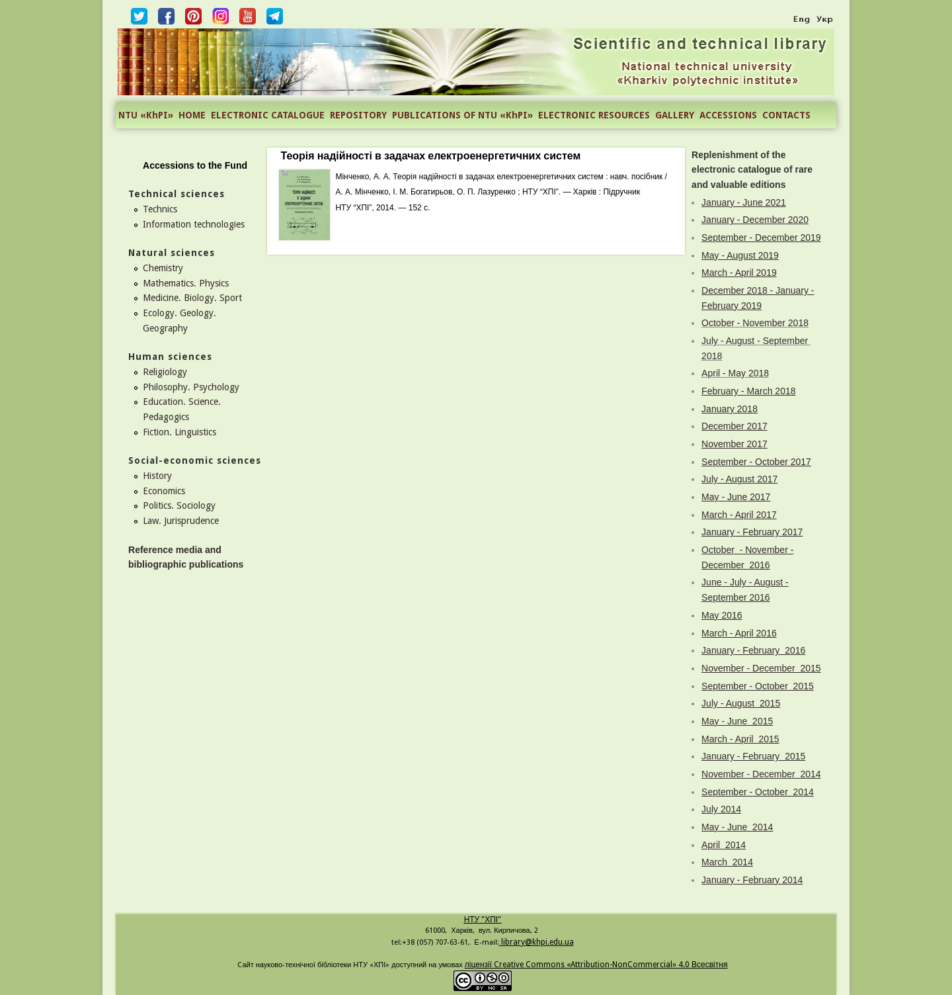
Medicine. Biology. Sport (192, 297)
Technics (160, 209)
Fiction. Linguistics (179, 432)
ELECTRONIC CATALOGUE (268, 115)
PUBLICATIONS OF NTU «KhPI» (462, 115)
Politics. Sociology (179, 505)
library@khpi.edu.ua (536, 942)
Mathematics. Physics (186, 283)
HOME (192, 115)
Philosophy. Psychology (191, 387)
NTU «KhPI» (145, 115)
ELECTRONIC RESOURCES (594, 115)
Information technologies (194, 224)
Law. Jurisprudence (181, 520)
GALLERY (674, 115)
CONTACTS (786, 115)
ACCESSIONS (728, 115)
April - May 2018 (735, 373)
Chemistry (163, 268)
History (157, 475)
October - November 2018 (755, 323)
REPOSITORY (358, 115)
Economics (164, 491)
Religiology (165, 372)
